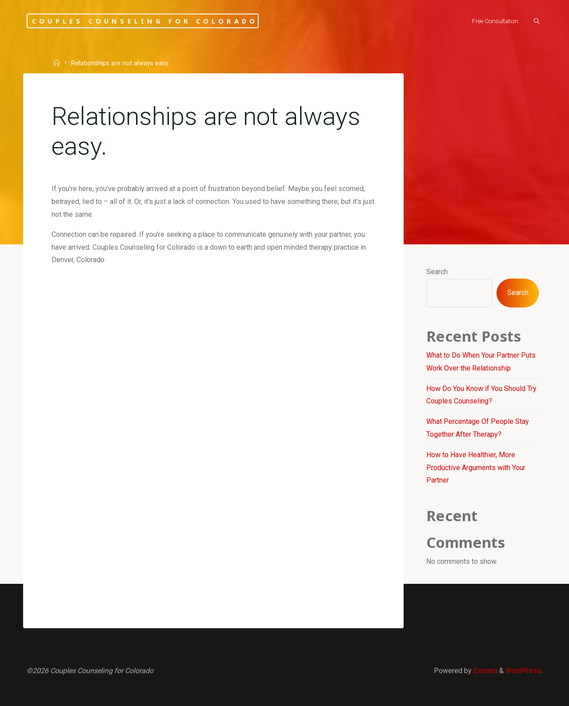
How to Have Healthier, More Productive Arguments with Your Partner (475, 468)
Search (437, 271)
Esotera (484, 670)
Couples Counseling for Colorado (145, 20)
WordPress (523, 670)
